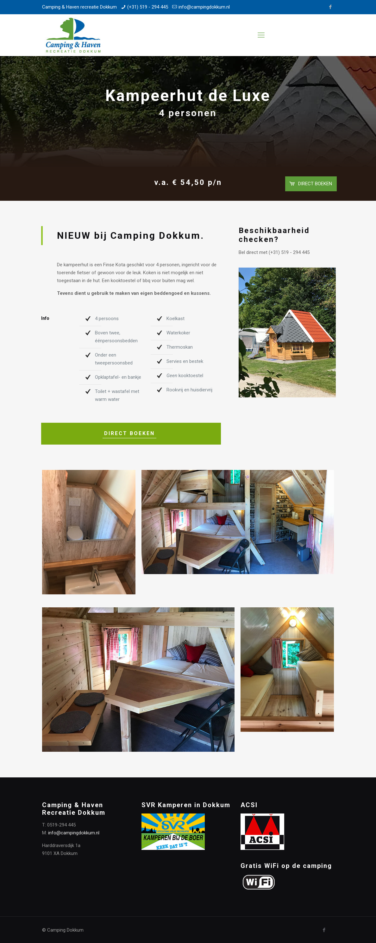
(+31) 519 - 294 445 (147, 7)
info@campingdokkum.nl (204, 7)
